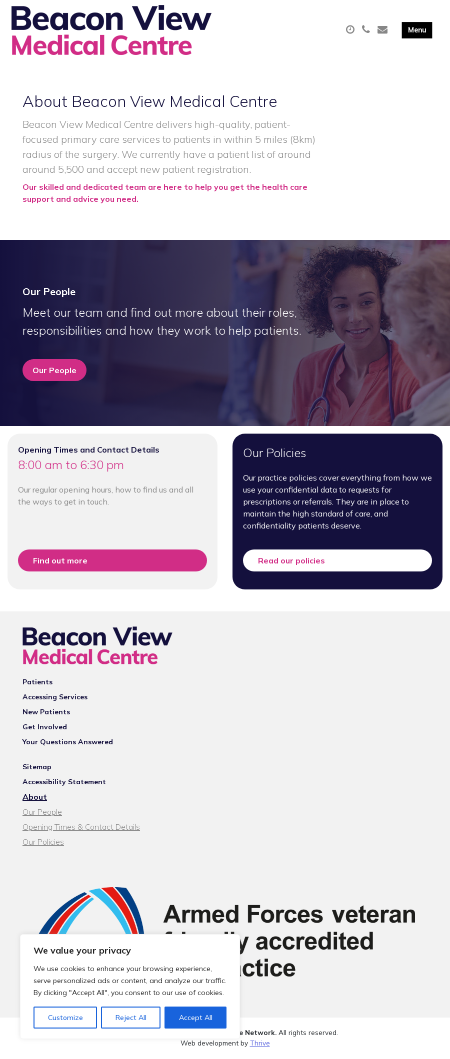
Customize (65, 1017)
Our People (42, 813)
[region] (130, 986)
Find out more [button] (60, 561)
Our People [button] (54, 371)
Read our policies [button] (291, 561)
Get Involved (44, 728)
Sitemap (37, 768)
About (34, 798)
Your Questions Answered (67, 743)
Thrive (260, 1044)
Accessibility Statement (64, 783)
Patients (37, 683)
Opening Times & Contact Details (81, 828)
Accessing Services (55, 698)
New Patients (46, 713)
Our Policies (43, 843)
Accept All (195, 1017)
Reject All (131, 1017)
